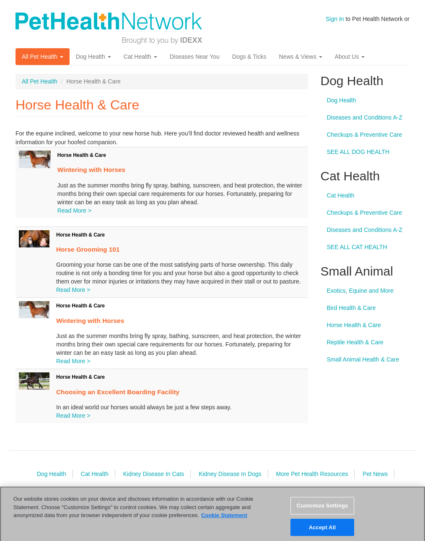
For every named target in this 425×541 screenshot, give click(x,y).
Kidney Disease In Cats (153, 474)
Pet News (375, 474)
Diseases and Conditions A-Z (365, 117)
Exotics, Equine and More (360, 290)
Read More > (74, 210)
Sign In (335, 19)
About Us (350, 56)
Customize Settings (322, 510)
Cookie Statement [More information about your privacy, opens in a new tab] (224, 519)
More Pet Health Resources (312, 474)
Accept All (322, 531)
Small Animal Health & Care (363, 359)
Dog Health (93, 56)
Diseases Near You (195, 56)
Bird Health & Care (351, 307)
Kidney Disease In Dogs (230, 474)
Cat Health (140, 56)
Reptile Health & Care (355, 342)
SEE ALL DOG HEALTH (358, 151)
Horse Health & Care (81, 155)
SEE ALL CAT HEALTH (357, 247)
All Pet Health (42, 56)
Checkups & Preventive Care (364, 134)
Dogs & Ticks (249, 56)
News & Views (300, 56)
